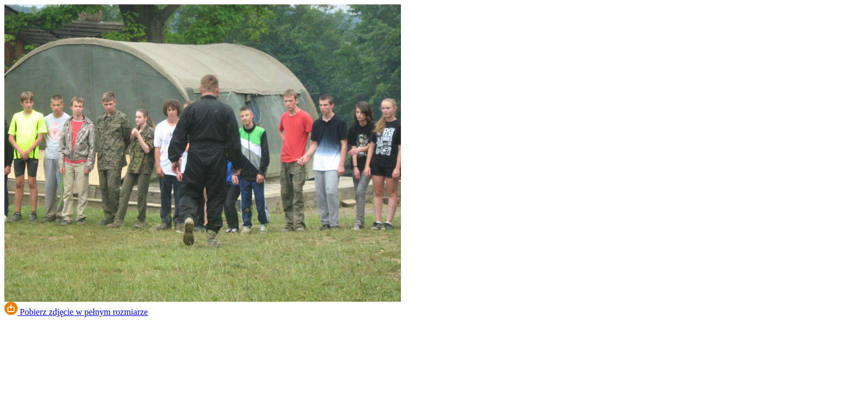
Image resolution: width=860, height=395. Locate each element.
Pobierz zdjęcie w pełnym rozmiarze (76, 312)
